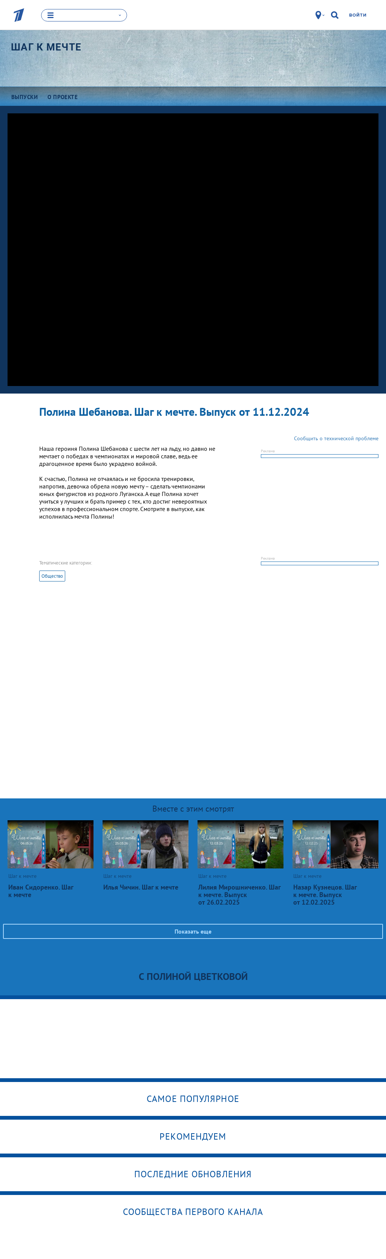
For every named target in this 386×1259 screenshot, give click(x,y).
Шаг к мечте (46, 47)
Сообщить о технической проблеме (336, 438)
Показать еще (193, 931)
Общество (52, 576)
